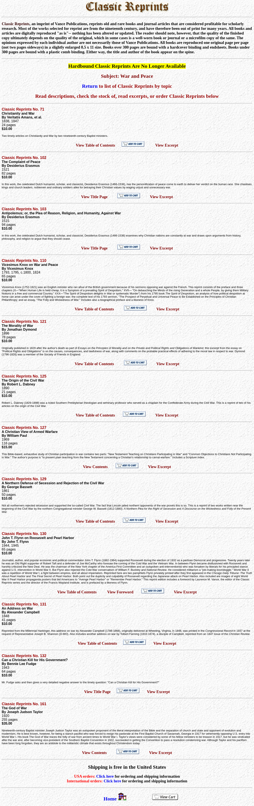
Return (89, 86)
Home (110, 799)
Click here (105, 776)
